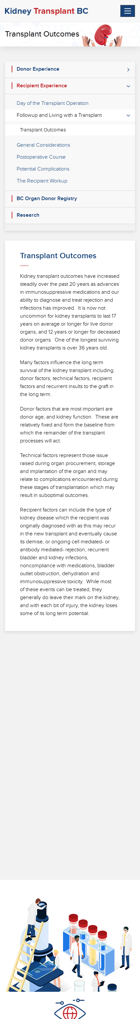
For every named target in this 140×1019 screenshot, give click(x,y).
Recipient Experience (42, 86)
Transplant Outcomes (43, 130)
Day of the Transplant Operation (53, 103)
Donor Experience (38, 69)
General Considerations (43, 145)
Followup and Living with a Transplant (59, 115)
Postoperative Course (41, 157)
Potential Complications (43, 169)
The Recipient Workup (42, 181)
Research (28, 215)
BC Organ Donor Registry (47, 199)
